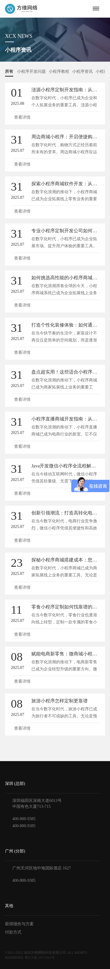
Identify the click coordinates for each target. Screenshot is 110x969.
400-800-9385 (23, 819)
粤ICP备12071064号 (40, 957)
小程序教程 (59, 71)
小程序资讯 (82, 71)
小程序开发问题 (31, 71)
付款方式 (13, 932)
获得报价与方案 (19, 924)
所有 (9, 71)
